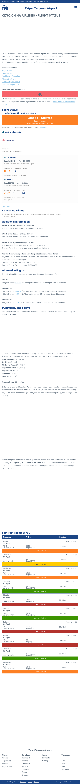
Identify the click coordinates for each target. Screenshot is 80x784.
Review (25, 772)
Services (25, 766)
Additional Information (11, 76)
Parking (45, 761)
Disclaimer (23, 782)
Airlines (5, 764)
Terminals (26, 755)
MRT (63, 766)
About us (36, 782)
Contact (30, 782)
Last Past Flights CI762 (11, 85)
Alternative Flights (9, 79)
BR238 (18, 283)
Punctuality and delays (11, 82)
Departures (6, 761)
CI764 (17, 294)
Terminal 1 (26, 758)
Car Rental (46, 758)
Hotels (44, 755)
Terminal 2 (26, 761)
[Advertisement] (40, 35)
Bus (62, 758)
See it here (43, 127)
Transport (65, 755)
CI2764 (18, 291)
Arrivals (5, 758)
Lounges (25, 769)
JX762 (17, 302)
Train (63, 764)
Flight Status (7, 70)
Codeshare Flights (9, 73)
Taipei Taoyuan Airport (41, 8)
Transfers (65, 769)
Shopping (25, 775)
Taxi (63, 761)
